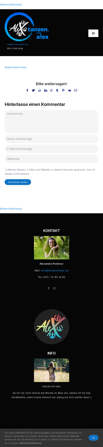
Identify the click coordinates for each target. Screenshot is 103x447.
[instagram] (54, 288)
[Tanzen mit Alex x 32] (51, 359)
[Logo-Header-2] (35, 13)
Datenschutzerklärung (30, 443)
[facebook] (48, 288)
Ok (93, 438)
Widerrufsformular (11, 4)
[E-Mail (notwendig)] (51, 149)
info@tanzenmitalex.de (17, 44)
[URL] (51, 159)
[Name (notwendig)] (51, 139)
